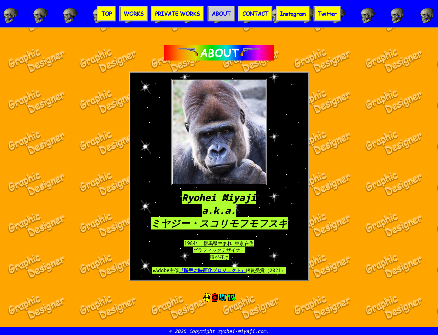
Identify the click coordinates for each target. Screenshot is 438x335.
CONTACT (255, 13)
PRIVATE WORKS (177, 13)
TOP (106, 13)
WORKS (134, 13)
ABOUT (221, 13)
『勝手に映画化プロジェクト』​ (212, 270)
